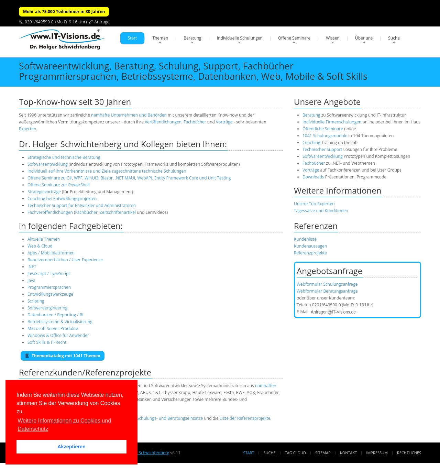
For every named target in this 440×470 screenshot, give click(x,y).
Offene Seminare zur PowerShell (59, 185)
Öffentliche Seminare (322, 129)
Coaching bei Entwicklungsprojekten (62, 198)
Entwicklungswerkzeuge (50, 294)
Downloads (313, 177)
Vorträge (224, 122)
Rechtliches (409, 452)
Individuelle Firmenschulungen (331, 122)
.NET (32, 267)
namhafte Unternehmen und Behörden (129, 115)
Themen (160, 38)
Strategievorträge (44, 192)
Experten (27, 129)
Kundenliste (305, 239)
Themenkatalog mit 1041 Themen (62, 356)
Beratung (192, 38)
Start (132, 38)
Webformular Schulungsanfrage (327, 284)
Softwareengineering (47, 308)
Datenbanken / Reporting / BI (56, 315)
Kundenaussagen (310, 246)
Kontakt (348, 452)
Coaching (311, 142)
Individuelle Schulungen (240, 38)
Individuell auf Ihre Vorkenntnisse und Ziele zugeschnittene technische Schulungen (107, 171)
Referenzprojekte (310, 253)
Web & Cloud (40, 246)
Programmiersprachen (49, 287)
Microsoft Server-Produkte (53, 328)
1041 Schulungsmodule (325, 136)
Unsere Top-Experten (314, 204)
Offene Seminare (294, 38)
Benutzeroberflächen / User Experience (65, 260)
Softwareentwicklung (48, 164)
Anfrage (102, 22)
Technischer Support (322, 149)
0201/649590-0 (39, 22)
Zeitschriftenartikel (118, 212)
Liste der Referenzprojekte (245, 418)
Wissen (333, 38)
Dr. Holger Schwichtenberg (143, 453)
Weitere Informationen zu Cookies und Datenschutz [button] (64, 425)
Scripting (36, 301)
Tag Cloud (295, 452)
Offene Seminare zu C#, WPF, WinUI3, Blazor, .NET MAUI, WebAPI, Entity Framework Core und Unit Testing (129, 178)
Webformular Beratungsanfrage (327, 291)
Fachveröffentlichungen (51, 212)
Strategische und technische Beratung (64, 157)
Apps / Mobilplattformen (51, 253)
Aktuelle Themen (44, 239)
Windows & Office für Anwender (58, 335)
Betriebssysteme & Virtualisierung (60, 322)
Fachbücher (195, 122)
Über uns (364, 38)
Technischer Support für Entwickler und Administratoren (82, 205)
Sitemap (323, 452)
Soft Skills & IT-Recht (47, 342)
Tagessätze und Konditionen (321, 211)
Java (31, 280)
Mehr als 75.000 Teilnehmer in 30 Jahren (64, 11)
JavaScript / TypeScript (49, 273)
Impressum (376, 452)
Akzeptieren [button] (71, 446)
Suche (394, 38)
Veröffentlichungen (163, 122)
